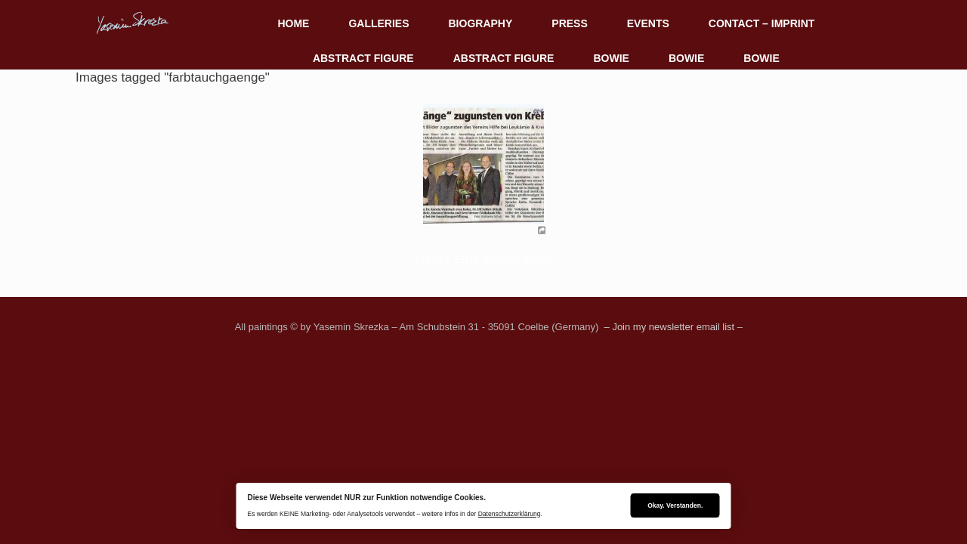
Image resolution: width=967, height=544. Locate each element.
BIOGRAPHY (481, 23)
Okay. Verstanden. (675, 505)
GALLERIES (378, 23)
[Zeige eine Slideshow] (483, 259)
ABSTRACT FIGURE (363, 58)
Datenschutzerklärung (509, 514)
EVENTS (648, 23)
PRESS (569, 23)
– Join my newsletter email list (667, 326)
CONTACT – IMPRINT (762, 23)
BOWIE (611, 58)
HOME (293, 23)
